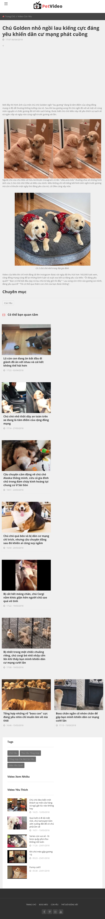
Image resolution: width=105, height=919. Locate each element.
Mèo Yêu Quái (16, 765)
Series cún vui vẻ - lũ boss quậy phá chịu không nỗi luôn (39, 839)
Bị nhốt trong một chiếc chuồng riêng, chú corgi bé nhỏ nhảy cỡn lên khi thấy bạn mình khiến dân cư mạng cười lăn (24, 657)
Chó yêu (13, 753)
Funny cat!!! (35, 867)
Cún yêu (8, 303)
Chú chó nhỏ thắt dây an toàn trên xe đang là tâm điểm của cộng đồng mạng (26, 420)
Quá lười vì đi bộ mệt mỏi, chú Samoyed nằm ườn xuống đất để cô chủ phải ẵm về (41, 822)
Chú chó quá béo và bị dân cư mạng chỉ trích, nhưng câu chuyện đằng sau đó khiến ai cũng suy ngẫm (26, 539)
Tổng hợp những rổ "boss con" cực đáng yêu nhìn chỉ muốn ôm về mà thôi (25, 717)
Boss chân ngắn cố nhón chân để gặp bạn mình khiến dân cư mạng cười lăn (77, 717)
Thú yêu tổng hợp (30, 753)
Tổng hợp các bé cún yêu (21, 759)
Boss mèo (43, 904)
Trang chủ (10, 16)
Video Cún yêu (25, 16)
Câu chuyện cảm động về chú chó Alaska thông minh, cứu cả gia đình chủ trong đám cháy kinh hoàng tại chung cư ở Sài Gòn (26, 480)
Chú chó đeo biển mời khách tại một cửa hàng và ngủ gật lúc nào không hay (41, 804)
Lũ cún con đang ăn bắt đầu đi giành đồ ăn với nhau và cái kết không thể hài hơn (23, 362)
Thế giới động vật (69, 904)
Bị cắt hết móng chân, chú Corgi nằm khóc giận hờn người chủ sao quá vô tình (25, 597)
